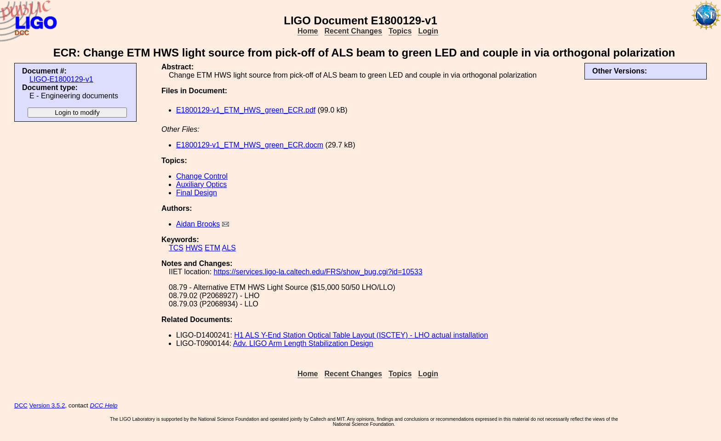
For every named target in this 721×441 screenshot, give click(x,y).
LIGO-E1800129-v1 (61, 79)
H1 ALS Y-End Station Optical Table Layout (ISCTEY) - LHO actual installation (361, 335)
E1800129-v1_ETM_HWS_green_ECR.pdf (245, 110)
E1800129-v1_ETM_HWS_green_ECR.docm (249, 145)
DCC (21, 405)
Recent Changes (353, 31)
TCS (176, 248)
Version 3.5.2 (47, 405)
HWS (193, 248)
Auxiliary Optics (201, 184)
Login (428, 31)
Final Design (196, 193)
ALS (229, 248)
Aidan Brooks (198, 224)
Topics (400, 31)
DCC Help (104, 405)
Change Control (202, 176)
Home (308, 31)
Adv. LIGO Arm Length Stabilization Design (303, 343)
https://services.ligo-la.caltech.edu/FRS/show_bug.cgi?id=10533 (318, 272)
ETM (212, 248)
